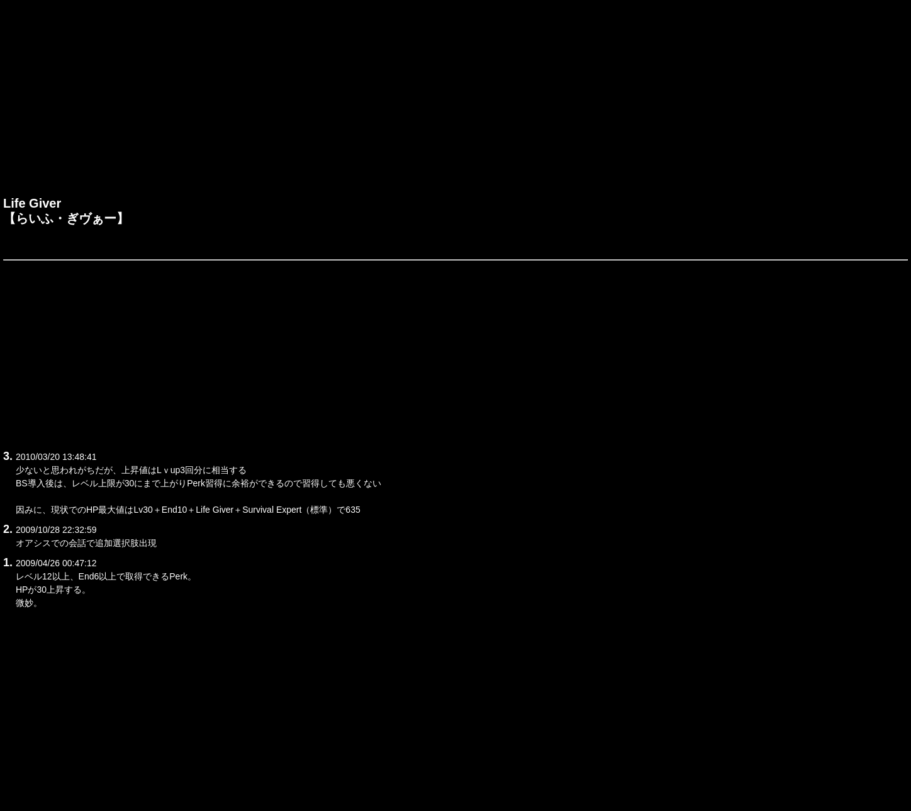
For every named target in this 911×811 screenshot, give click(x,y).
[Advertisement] (455, 101)
